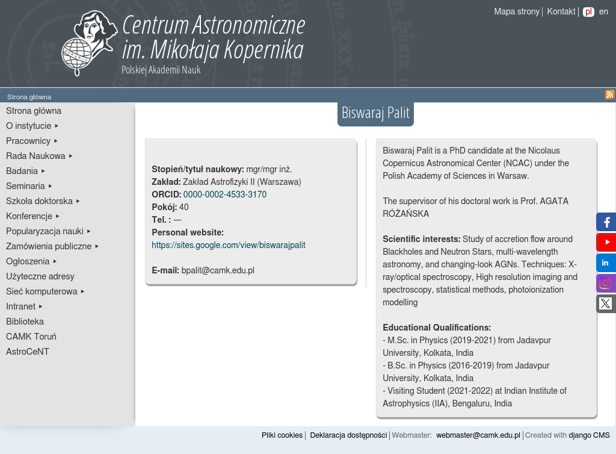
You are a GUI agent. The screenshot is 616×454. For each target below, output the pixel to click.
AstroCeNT (27, 351)
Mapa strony (517, 12)
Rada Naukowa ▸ (39, 156)
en (603, 12)
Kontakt (561, 12)
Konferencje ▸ (33, 216)
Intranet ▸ (24, 306)
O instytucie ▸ (33, 126)
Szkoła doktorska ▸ (43, 201)
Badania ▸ (26, 171)
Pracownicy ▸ (32, 141)
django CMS (590, 436)
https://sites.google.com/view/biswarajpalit (228, 245)
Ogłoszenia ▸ (32, 261)
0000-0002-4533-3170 (225, 195)
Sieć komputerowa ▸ (45, 291)
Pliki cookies (282, 436)
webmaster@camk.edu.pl (478, 436)
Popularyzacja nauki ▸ (48, 231)
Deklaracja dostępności (348, 436)
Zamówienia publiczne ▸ (53, 246)
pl (588, 12)
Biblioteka (25, 321)
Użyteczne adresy (40, 276)
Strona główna (33, 111)
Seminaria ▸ (29, 186)
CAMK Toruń (31, 336)
